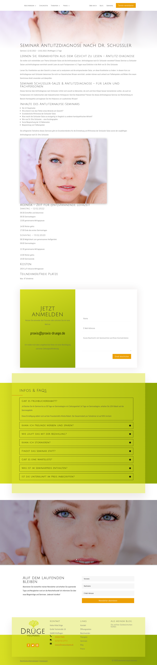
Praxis (65, 5)
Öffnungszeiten (85, 629)
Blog (101, 5)
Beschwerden (29, 5)
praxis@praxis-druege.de (64, 644)
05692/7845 (59, 637)
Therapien (54, 5)
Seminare (109, 5)
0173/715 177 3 (61, 641)
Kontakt (83, 625)
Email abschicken (122, 356)
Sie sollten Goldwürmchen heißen (121, 625)
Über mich (93, 5)
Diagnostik (43, 5)
